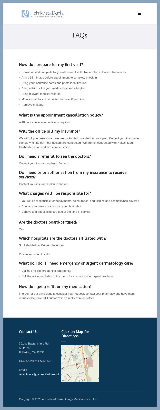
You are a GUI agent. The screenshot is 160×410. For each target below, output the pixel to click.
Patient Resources (114, 72)
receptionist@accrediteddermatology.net (44, 374)
